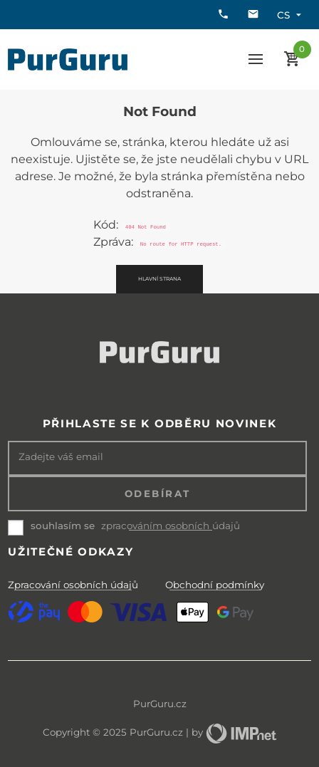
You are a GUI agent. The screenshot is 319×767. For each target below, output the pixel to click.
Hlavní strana (159, 279)
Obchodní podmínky (214, 584)
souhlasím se (63, 525)
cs (291, 15)
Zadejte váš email (61, 456)
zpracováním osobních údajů (170, 526)
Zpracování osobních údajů (73, 584)
